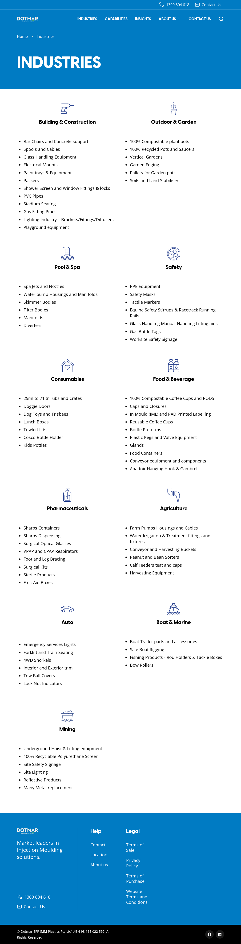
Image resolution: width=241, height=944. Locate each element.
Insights (143, 19)
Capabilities (116, 19)
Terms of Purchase (135, 878)
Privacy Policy (133, 862)
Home (22, 36)
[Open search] (221, 19)
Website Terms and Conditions (137, 896)
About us (170, 19)
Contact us (200, 19)
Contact (97, 845)
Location (98, 854)
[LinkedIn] (220, 934)
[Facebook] (209, 934)
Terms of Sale (135, 847)
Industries (87, 19)
